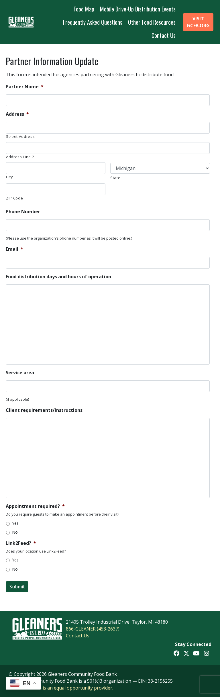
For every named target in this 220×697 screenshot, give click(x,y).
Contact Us (164, 35)
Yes (15, 523)
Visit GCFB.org (198, 22)
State (115, 177)
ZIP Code (14, 198)
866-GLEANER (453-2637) (92, 629)
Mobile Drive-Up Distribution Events (138, 9)
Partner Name (25, 87)
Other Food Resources (152, 22)
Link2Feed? (21, 543)
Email (14, 249)
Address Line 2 (20, 156)
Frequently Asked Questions (92, 22)
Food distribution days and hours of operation (58, 277)
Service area (20, 373)
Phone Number (23, 212)
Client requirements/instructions (44, 410)
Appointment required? (35, 506)
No (15, 532)
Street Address (20, 136)
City (9, 176)
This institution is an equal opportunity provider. (61, 688)
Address (17, 114)
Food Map (84, 9)
